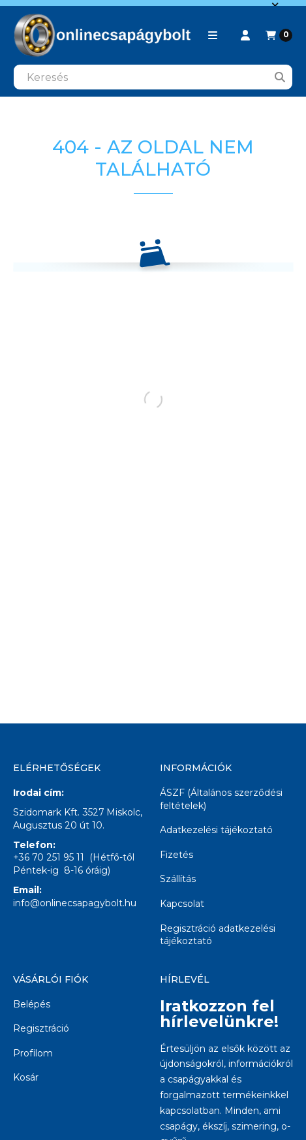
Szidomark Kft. (46, 812)
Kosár (25, 1077)
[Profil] (245, 35)
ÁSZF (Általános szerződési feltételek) (221, 799)
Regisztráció (41, 1028)
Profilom (33, 1053)
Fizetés (176, 855)
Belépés (31, 1004)
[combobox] (153, 77)
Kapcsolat (182, 904)
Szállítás (178, 879)
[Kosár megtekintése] (279, 35)
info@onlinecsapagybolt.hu (74, 903)
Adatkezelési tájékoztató (216, 830)
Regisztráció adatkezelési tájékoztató (217, 935)
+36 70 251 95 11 (48, 857)
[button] (213, 35)
